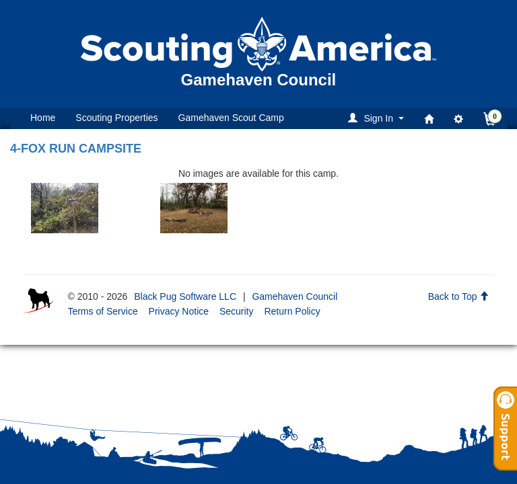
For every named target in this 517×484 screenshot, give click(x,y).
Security (236, 311)
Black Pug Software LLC (185, 296)
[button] (378, 118)
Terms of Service (102, 311)
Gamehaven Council (294, 296)
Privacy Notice (179, 311)
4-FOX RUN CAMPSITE (75, 148)
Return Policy (292, 311)
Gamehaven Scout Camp (231, 117)
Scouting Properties (116, 117)
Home (42, 117)
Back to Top (458, 296)
